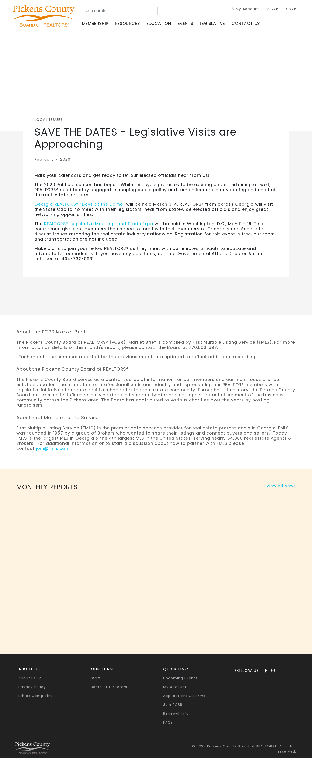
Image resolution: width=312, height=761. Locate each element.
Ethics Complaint (35, 698)
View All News (281, 489)
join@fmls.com (53, 451)
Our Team (102, 672)
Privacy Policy (32, 690)
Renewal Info (176, 716)
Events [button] (188, 25)
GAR (268, 9)
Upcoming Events (180, 681)
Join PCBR (172, 707)
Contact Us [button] (248, 25)
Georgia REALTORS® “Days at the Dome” (80, 207)
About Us (29, 672)
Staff (96, 681)
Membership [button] (98, 25)
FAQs (168, 725)
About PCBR (29, 681)
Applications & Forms (184, 698)
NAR (231, 14)
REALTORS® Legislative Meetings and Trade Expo (98, 227)
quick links (176, 672)
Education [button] (161, 25)
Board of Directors (109, 690)
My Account (240, 9)
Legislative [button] (215, 25)
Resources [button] (130, 25)
